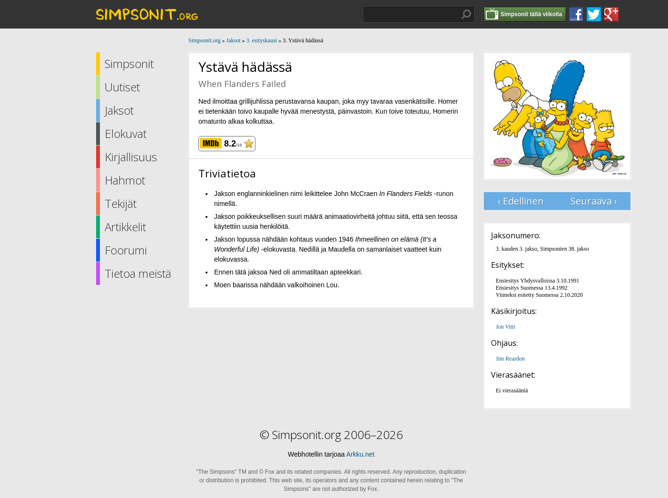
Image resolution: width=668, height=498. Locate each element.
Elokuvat (126, 133)
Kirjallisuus (131, 157)
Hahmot (125, 180)
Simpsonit (129, 63)
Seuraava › (593, 201)
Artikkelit (125, 226)
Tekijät (121, 203)
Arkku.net (360, 454)
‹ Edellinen (521, 201)
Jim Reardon (510, 358)
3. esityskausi (261, 40)
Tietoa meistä (138, 273)
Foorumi (126, 250)
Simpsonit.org (204, 40)
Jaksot (119, 110)
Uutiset (122, 87)
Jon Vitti (505, 326)
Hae (466, 14)
